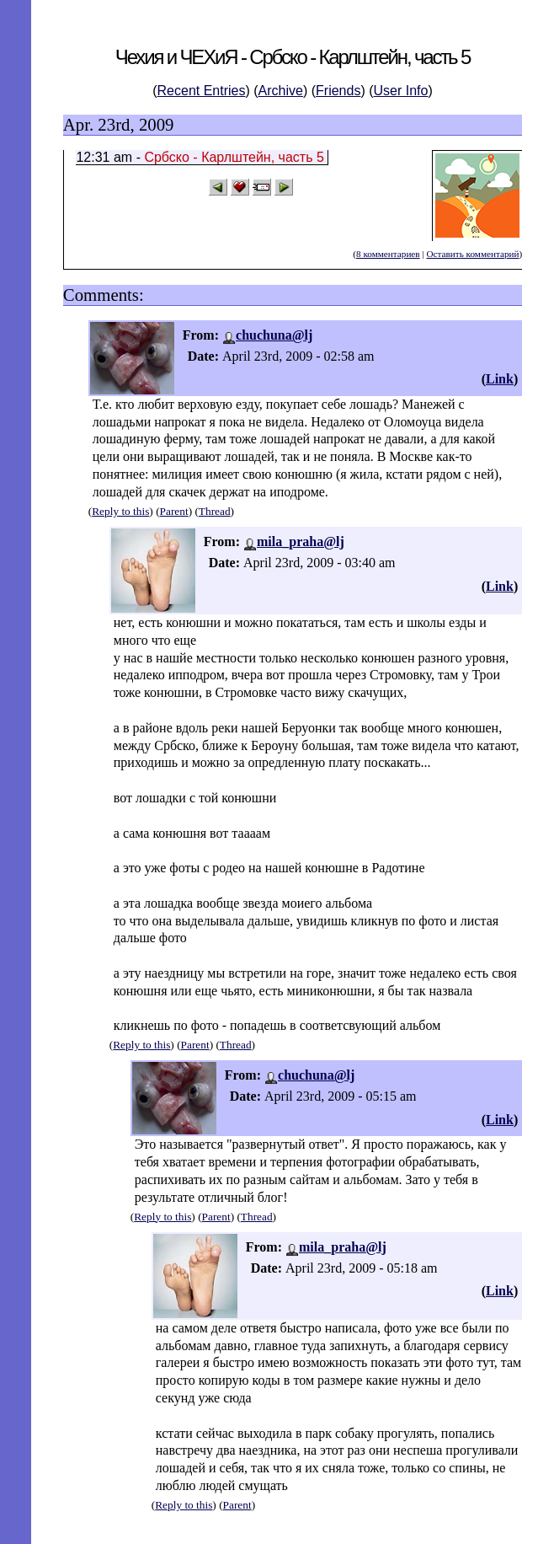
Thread (215, 511)
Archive (280, 90)
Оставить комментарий (472, 254)
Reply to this (120, 511)
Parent (174, 511)
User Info (401, 90)
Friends (338, 90)
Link (500, 379)
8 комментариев (388, 254)
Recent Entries (201, 90)
